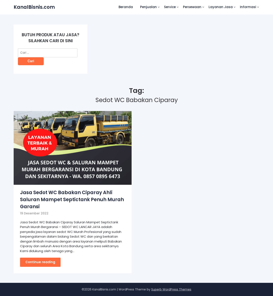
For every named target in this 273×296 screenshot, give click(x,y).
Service (170, 7)
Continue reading (40, 262)
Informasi (248, 7)
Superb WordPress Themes (171, 289)
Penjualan (148, 7)
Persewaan (192, 7)
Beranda (126, 7)
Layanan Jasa (221, 7)
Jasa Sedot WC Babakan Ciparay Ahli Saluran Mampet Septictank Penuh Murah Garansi (72, 199)
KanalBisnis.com (34, 7)
